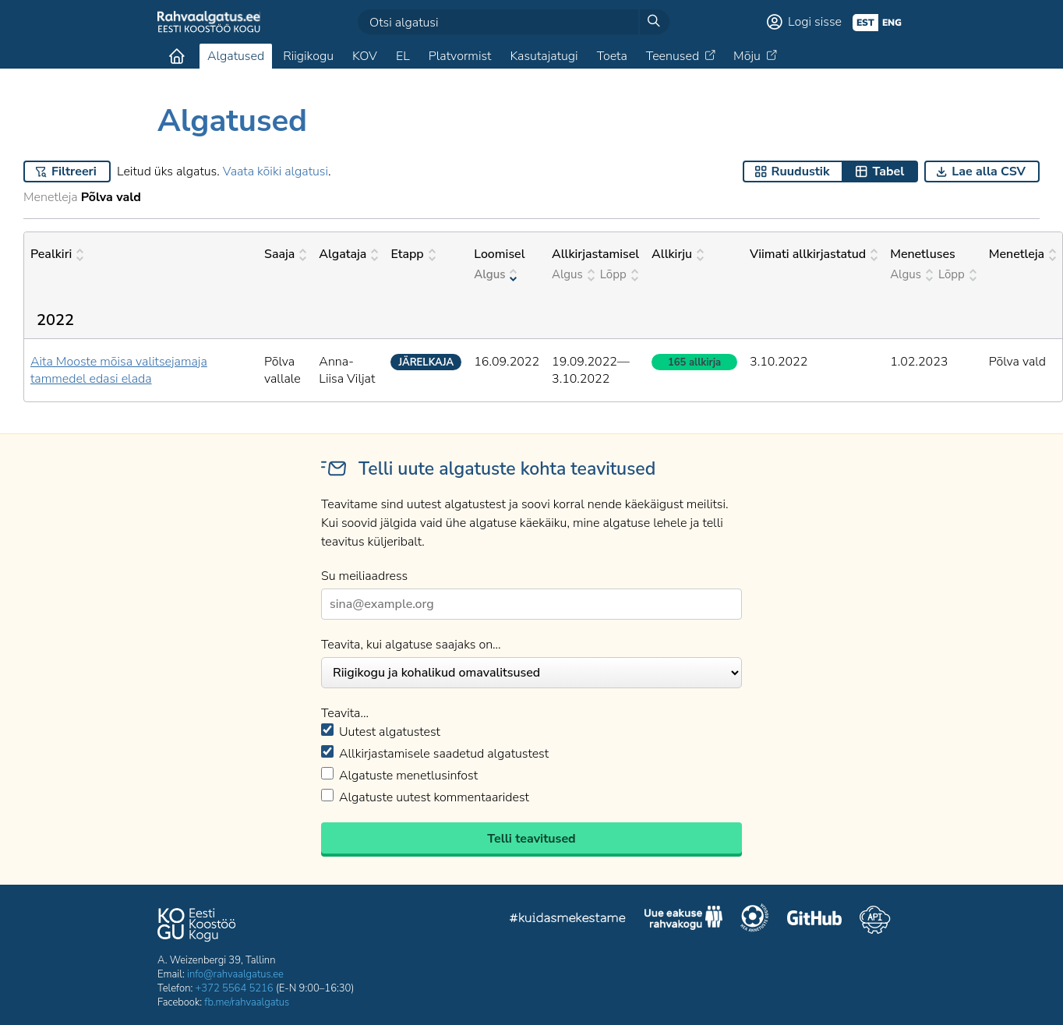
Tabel (888, 171)
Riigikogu (308, 56)
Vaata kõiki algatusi (275, 171)
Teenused (672, 56)
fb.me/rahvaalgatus (246, 1002)
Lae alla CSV (989, 171)
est (865, 22)
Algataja (348, 254)
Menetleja (1022, 254)
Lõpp (619, 274)
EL (403, 56)
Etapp (412, 254)
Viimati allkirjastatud (814, 254)
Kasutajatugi (543, 56)
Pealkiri (56, 254)
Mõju (747, 56)
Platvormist (460, 56)
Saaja (285, 254)
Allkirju (678, 254)
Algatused (235, 56)
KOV (364, 56)
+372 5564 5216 (235, 988)
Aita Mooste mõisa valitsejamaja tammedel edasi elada (118, 370)
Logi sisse (815, 21)
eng (892, 22)
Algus (495, 274)
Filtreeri (74, 171)
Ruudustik (801, 171)
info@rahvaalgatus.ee (235, 974)
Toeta (612, 56)
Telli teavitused (531, 838)
